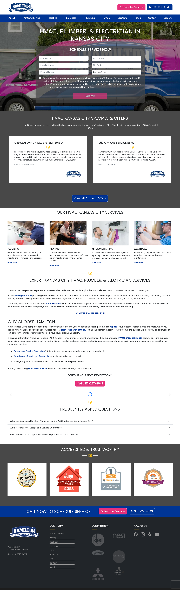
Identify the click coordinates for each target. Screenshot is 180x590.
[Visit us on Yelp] (150, 535)
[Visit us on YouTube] (157, 535)
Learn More (12, 262)
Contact (152, 18)
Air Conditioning (57, 533)
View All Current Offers (90, 198)
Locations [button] (122, 18)
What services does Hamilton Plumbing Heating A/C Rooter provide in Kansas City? (51, 421)
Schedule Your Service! (90, 313)
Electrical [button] (71, 18)
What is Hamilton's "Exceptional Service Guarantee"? (36, 427)
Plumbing (54, 546)
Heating (53, 537)
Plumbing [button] (90, 18)
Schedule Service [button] (131, 7)
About (52, 567)
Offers (107, 18)
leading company (23, 295)
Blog (138, 18)
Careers (167, 18)
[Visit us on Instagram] (143, 535)
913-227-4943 (159, 7)
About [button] (12, 18)
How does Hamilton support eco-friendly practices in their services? (44, 434)
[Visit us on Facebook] (136, 535)
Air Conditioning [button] (32, 18)
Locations (54, 554)
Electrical (54, 542)
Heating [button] (53, 18)
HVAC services (53, 303)
